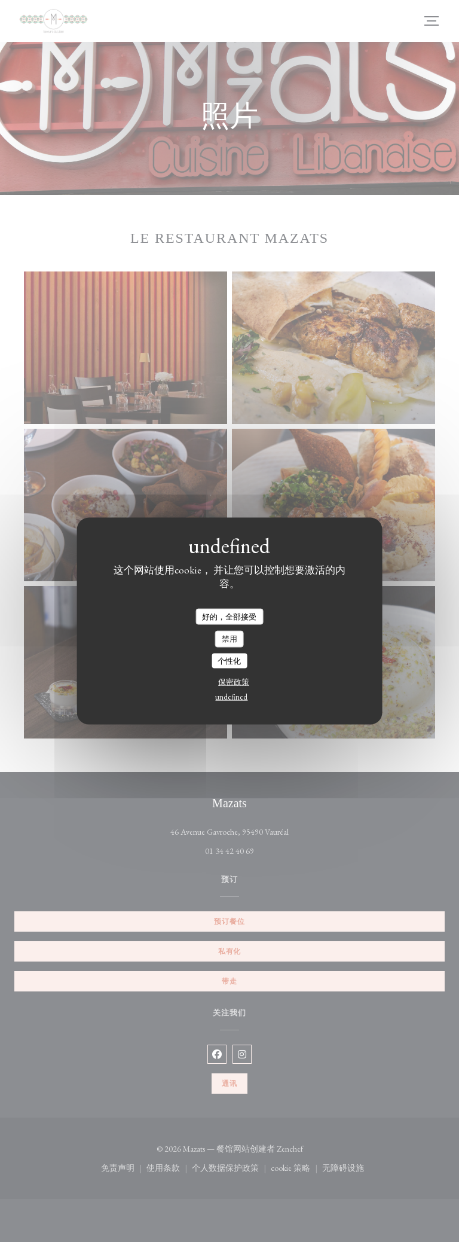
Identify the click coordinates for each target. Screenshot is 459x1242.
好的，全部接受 (229, 616)
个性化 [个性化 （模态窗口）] (229, 660)
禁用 (229, 639)
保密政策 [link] (233, 682)
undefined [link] (231, 697)
